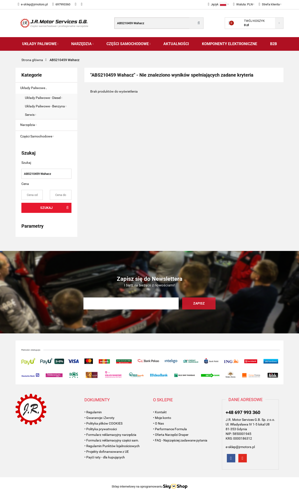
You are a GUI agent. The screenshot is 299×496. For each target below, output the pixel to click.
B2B (273, 44)
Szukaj (46, 208)
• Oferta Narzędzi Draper (171, 435)
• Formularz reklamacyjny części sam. (111, 440)
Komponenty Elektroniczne (229, 44)
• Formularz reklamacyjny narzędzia (110, 435)
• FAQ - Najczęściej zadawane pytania (180, 440)
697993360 (61, 4)
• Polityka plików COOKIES (103, 423)
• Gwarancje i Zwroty (99, 418)
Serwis (30, 115)
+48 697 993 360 (243, 412)
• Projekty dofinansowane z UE (106, 451)
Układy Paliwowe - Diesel (43, 98)
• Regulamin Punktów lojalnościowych (112, 446)
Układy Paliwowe (40, 44)
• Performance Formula (170, 429)
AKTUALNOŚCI (176, 44)
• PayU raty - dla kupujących (104, 457)
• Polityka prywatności (100, 429)
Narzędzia (82, 44)
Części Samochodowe (128, 44)
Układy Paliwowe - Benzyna (45, 106)
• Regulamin (93, 412)
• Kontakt (160, 412)
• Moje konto (162, 418)
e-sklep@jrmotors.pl (33, 4)
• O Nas (158, 423)
